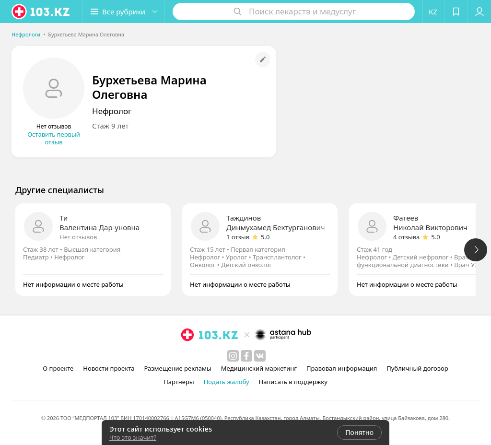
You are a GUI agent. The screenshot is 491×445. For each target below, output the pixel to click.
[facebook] (246, 356)
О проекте (58, 368)
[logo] (41, 11)
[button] (123, 11)
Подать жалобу (226, 381)
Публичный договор (417, 368)
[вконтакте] (260, 356)
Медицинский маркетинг (259, 368)
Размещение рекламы (177, 368)
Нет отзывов (78, 237)
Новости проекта (108, 368)
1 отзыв (237, 237)
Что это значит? (132, 437)
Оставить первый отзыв (53, 138)
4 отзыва (406, 237)
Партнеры (179, 381)
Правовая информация (341, 368)
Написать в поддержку (293, 381)
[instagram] (233, 356)
